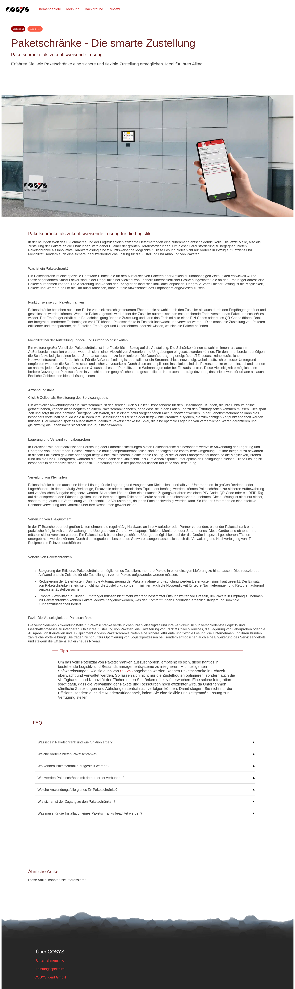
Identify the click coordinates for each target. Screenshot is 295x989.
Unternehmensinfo (50, 960)
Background (94, 9)
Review (114, 9)
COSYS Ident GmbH (50, 977)
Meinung (72, 9)
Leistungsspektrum (50, 969)
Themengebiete (49, 9)
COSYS (127, 671)
